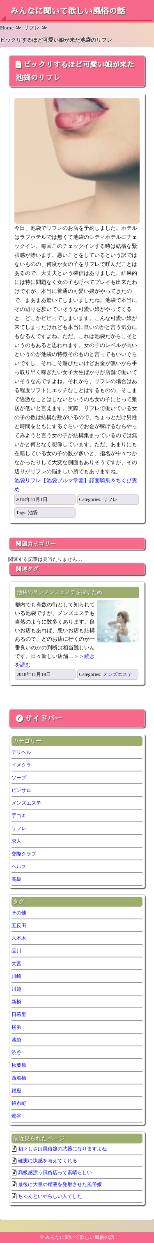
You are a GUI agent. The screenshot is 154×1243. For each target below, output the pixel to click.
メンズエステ (117, 674)
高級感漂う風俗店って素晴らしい (55, 1172)
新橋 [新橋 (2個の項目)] (16, 1002)
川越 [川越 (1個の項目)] (16, 989)
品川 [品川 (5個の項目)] (16, 951)
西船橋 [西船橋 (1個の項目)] (18, 1078)
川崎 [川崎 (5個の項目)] (16, 976)
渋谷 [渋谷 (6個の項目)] (16, 1052)
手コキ (18, 816)
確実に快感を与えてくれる (47, 1161)
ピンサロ (21, 790)
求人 (16, 841)
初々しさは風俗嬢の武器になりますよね (62, 1149)
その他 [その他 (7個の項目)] (18, 913)
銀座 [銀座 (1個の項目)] (16, 1090)
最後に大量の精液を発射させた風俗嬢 (60, 1184)
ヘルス (18, 866)
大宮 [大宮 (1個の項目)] (16, 963)
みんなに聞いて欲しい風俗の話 (67, 11)
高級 (16, 879)
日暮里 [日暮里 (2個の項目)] (18, 1014)
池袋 (33, 512)
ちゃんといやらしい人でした (50, 1196)
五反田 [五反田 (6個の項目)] (18, 925)
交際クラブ (23, 854)
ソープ (18, 777)
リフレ (110, 499)
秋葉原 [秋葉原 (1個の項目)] (18, 1065)
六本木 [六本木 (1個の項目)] (18, 938)
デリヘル (21, 752)
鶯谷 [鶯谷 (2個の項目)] (16, 1116)
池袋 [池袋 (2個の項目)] (16, 1040)
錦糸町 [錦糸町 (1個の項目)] (18, 1103)
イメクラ (21, 765)
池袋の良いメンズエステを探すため (59, 592)
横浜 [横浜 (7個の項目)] (16, 1027)
